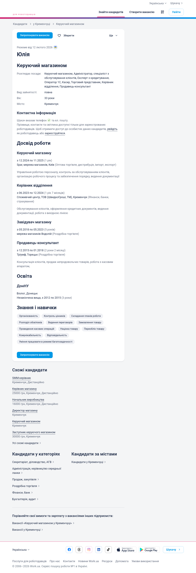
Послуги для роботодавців (29, 561)
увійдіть (112, 129)
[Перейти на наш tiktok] (108, 549)
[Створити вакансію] (142, 12)
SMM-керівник (21, 378)
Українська (21, 550)
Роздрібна (26, 486)
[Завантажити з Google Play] (149, 549)
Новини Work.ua (88, 561)
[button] (162, 12)
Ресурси (107, 561)
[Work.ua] (23, 12)
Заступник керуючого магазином (33, 432)
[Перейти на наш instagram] (88, 549)
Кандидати (89, 462)
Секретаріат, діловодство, (33, 462)
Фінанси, (23, 493)
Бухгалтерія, (26, 499)
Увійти (176, 12)
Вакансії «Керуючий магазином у (43, 523)
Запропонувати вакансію (36, 35)
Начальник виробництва (28, 400)
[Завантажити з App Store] (125, 549)
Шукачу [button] (173, 549)
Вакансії (28, 530)
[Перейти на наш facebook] (69, 549)
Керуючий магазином (26, 421)
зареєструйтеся (55, 133)
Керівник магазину (24, 389)
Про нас (55, 561)
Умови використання (145, 561)
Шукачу (177, 3)
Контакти (69, 561)
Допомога (121, 561)
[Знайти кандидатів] (111, 12)
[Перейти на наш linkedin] (98, 549)
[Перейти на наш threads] (79, 549)
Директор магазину (25, 411)
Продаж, (26, 479)
